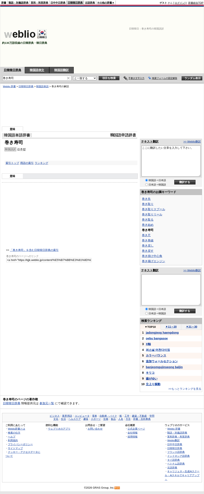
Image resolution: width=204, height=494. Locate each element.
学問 (151, 416)
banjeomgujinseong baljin (164, 367)
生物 (105, 419)
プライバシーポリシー (20, 444)
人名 (120, 419)
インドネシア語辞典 (178, 456)
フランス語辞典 (176, 452)
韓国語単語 (42, 86)
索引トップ (12, 163)
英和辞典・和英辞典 (178, 436)
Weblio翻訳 (173, 440)
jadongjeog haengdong (162, 332)
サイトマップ (15, 448)
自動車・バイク (108, 416)
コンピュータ (82, 416)
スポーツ (96, 419)
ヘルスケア (74, 419)
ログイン (180, 2)
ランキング (41, 163)
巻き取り (148, 204)
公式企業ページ (136, 428)
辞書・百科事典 (142, 419)
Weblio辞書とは (16, 428)
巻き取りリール (152, 214)
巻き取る (148, 219)
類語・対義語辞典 (18, 2)
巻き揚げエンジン (153, 261)
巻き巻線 (148, 240)
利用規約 (13, 440)
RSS (117, 488)
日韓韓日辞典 (75, 2)
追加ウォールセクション (162, 361)
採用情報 (133, 436)
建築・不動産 (139, 416)
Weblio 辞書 (9, 86)
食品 (113, 419)
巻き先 (146, 198)
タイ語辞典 (173, 459)
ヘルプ (11, 436)
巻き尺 (146, 235)
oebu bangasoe (157, 338)
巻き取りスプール (153, 209)
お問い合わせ (95, 428)
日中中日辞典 (57, 2)
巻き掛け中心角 (152, 256)
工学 (126, 416)
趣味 (85, 419)
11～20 (171, 326)
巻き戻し (148, 245)
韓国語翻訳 (61, 70)
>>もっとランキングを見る (184, 388)
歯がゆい (151, 378)
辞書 (3, 2)
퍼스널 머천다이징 (158, 349)
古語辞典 (90, 2)
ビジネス (55, 416)
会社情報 (133, 432)
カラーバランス (156, 355)
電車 (94, 416)
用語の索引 (27, 163)
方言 (128, 419)
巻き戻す (148, 250)
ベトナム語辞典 (176, 463)
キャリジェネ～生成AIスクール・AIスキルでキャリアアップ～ (182, 475)
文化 (55, 419)
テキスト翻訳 (150, 141)
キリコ (150, 372)
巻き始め (148, 224)
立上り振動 (153, 384)
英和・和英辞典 (39, 2)
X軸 (148, 344)
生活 (63, 419)
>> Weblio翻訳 (192, 141)
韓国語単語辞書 (17, 135)
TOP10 (150, 326)
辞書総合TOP (195, 2)
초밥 (23, 149)
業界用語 (67, 416)
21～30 (191, 326)
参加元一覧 (46, 403)
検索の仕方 (14, 432)
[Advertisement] (158, 37)
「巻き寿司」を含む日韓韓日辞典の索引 (34, 250)
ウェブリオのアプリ (59, 428)
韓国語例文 (37, 70)
